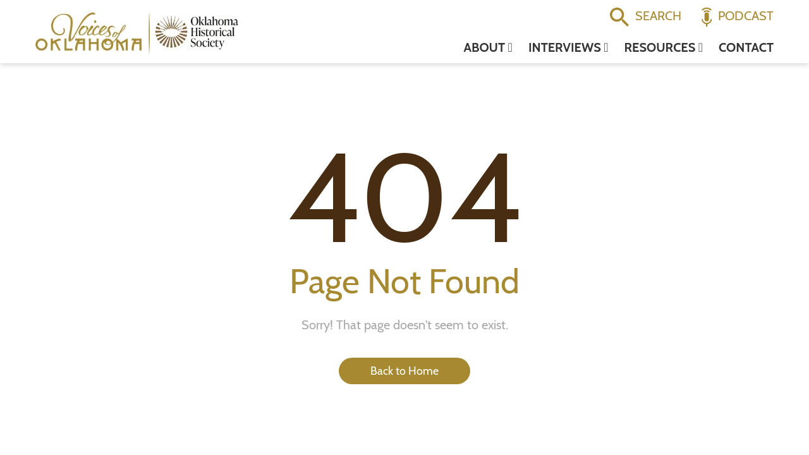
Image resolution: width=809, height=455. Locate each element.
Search (645, 17)
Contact (746, 47)
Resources (663, 47)
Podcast (738, 17)
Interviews (568, 47)
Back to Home (404, 371)
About (487, 47)
